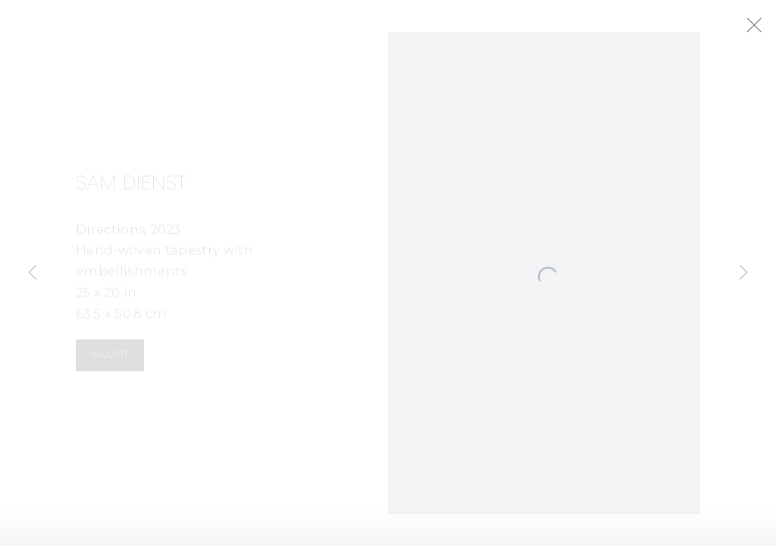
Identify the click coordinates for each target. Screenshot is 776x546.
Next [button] (743, 273)
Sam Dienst (131, 188)
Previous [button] (32, 273)
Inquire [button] (110, 359)
